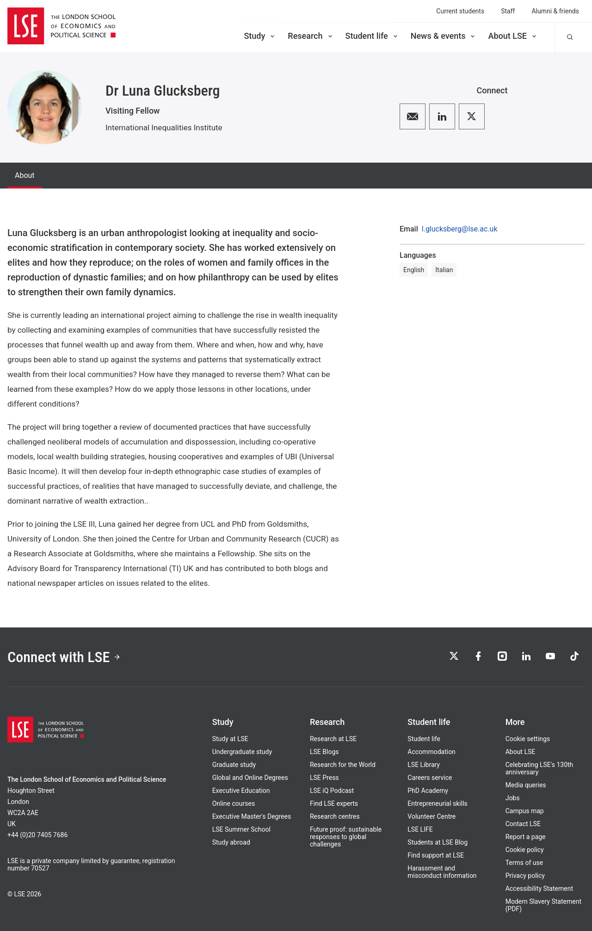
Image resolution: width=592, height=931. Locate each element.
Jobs (513, 798)
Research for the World (343, 764)
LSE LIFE (419, 829)
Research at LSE (333, 738)
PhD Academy (427, 790)
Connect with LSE (64, 657)
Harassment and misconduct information (441, 871)
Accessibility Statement (539, 888)
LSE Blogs (324, 751)
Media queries (526, 785)
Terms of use (524, 862)
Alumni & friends (555, 11)
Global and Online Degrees (250, 777)
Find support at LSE (435, 855)
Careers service (429, 777)
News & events (444, 36)
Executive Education (241, 790)
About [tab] (25, 175)
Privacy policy (525, 875)
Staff (508, 11)
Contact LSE (523, 824)
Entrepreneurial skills (437, 803)
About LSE (513, 36)
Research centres (335, 816)
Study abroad (231, 842)
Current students (460, 11)
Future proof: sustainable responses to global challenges (346, 837)
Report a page (526, 836)
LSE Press (324, 777)
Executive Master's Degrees (251, 816)
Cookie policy (525, 849)
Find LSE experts (334, 803)
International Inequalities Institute (163, 127)
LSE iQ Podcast (332, 790)
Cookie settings (528, 738)
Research (310, 36)
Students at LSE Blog (437, 842)
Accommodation (431, 751)
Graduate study (234, 764)
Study (260, 36)
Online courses (233, 803)
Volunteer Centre (431, 816)
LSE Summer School (241, 829)
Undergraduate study (242, 751)
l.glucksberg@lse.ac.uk (460, 229)
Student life (372, 36)
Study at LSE (230, 738)
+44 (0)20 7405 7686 (37, 835)
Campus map (525, 811)
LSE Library (423, 764)
